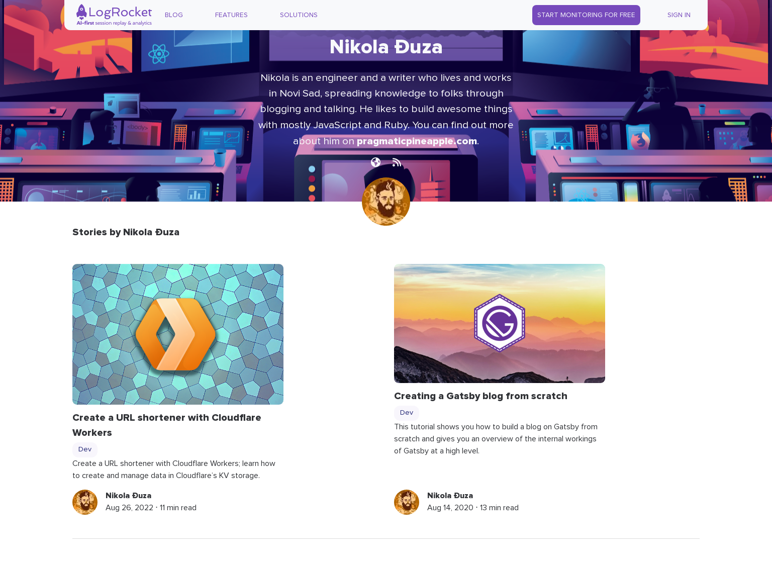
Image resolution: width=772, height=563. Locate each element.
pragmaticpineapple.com (417, 141)
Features (231, 15)
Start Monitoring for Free (586, 15)
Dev (84, 449)
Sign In (679, 15)
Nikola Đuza (128, 496)
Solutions (299, 15)
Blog (174, 15)
